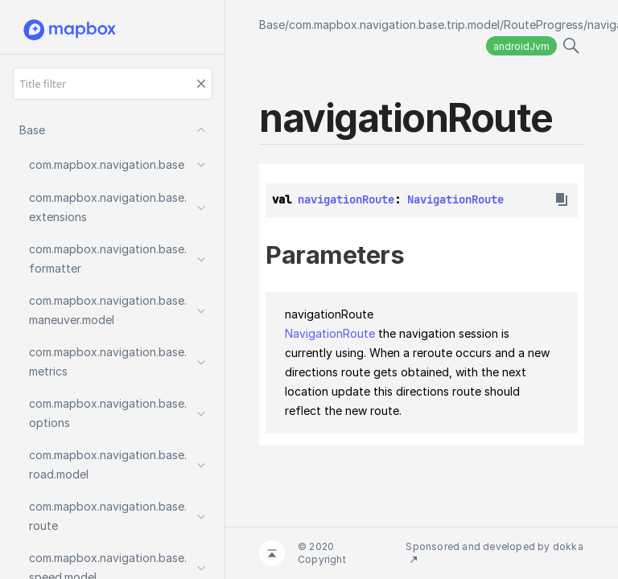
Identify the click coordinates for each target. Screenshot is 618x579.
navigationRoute (346, 199)
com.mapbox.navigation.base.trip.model (394, 24)
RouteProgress (543, 24)
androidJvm (521, 46)
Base (272, 24)
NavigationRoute (455, 199)
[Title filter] (112, 84)
